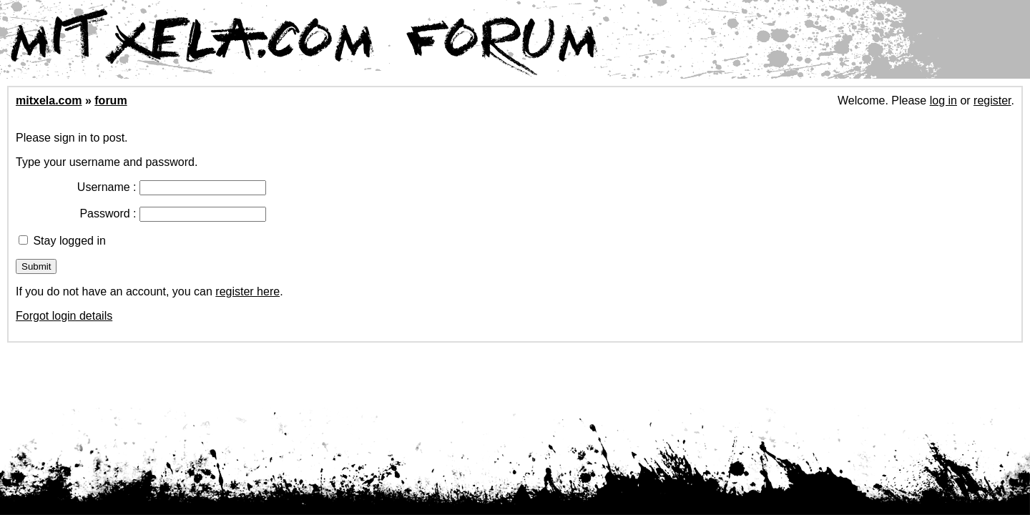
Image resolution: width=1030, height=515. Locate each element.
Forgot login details (64, 316)
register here (247, 291)
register (992, 100)
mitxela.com (49, 100)
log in (943, 100)
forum (110, 100)
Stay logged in (62, 241)
